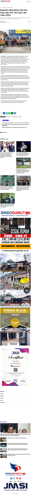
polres (12, 7)
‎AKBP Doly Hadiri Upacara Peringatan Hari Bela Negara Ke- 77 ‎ (15, 127)
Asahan (1, 393)
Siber (15, 481)
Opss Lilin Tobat (8, 7)
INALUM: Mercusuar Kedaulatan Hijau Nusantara (16, 438)
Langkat (1, 398)
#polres (20, 116)
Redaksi (10, 481)
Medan (1, 400)
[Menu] (30, 1)
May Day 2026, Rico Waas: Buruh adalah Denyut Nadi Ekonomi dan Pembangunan (7, 205)
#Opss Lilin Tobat (14, 116)
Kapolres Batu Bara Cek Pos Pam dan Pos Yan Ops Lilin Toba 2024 (15, 122)
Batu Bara (4, 7)
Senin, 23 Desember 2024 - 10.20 (4, 22)
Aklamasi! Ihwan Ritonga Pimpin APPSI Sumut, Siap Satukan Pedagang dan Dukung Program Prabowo (17, 449)
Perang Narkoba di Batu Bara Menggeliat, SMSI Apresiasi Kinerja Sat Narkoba (15, 125)
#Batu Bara (8, 116)
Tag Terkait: (3, 116)
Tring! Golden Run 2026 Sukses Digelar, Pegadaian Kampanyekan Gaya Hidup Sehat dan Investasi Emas (17, 444)
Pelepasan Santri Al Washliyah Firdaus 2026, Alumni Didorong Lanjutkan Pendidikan (6, 188)
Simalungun (2, 402)
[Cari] (27, 1)
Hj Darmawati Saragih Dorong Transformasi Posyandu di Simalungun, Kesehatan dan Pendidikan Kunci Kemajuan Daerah (6, 155)
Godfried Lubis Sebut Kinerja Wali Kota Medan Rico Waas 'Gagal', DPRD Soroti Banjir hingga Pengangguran (15, 435)
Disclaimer (19, 481)
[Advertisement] (15, 411)
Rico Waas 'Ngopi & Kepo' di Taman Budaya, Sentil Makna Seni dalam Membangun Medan (23, 154)
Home (1, 7)
